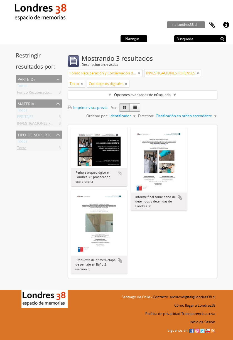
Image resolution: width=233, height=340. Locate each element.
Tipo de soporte (34, 134)
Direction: (146, 115)
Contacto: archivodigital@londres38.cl (184, 296)
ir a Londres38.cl (184, 24)
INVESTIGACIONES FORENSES (41, 124)
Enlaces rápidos (226, 25)
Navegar (132, 38)
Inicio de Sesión (202, 321)
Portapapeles (212, 25)
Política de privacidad (162, 313)
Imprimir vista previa (87, 107)
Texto (21, 148)
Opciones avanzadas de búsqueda (142, 94)
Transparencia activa (198, 313)
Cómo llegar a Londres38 (194, 305)
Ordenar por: (97, 115)
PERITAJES (25, 117)
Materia (26, 103)
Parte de (27, 78)
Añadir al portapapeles (120, 173)
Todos (22, 86)
